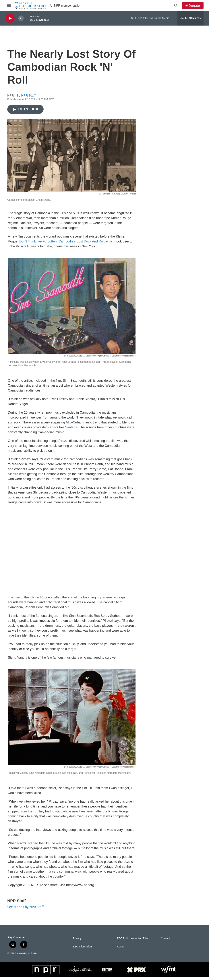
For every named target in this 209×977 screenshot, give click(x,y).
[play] (10, 18)
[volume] (21, 18)
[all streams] (190, 18)
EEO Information (82, 946)
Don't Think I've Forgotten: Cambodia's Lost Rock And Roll (62, 241)
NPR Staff (28, 95)
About (120, 946)
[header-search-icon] (176, 5)
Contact (165, 938)
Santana (71, 427)
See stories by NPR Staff (25, 907)
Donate (194, 5)
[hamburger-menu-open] (8, 5)
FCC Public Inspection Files (132, 938)
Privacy (77, 938)
